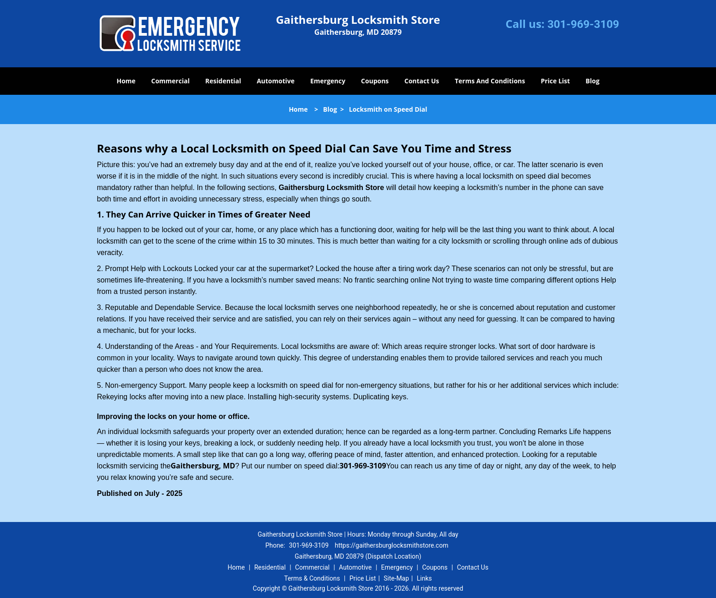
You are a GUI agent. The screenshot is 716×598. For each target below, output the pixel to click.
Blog (592, 80)
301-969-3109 (583, 24)
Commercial (170, 80)
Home (125, 80)
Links (424, 578)
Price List (555, 80)
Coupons (374, 80)
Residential (223, 80)
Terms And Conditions (490, 80)
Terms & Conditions (312, 578)
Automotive (276, 80)
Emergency (327, 80)
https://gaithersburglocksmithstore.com (391, 545)
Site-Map (396, 578)
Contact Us (421, 80)
